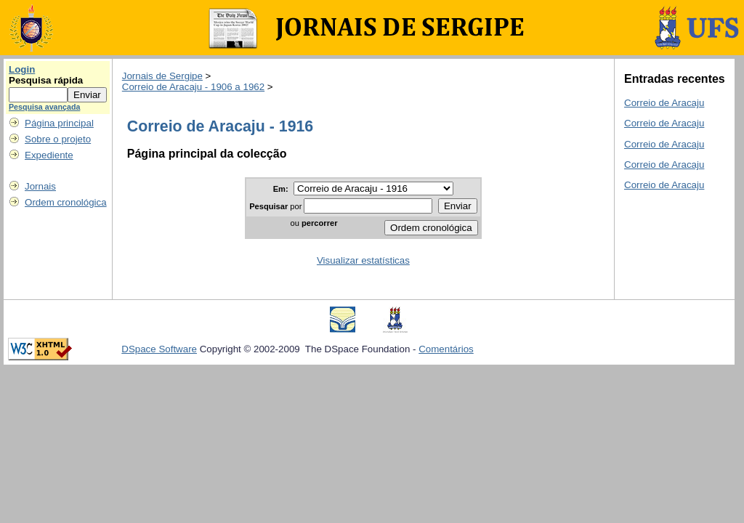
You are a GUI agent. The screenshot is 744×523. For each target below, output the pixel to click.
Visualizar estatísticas (363, 260)
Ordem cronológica (66, 202)
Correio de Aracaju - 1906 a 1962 (193, 86)
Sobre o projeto (58, 139)
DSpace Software (159, 349)
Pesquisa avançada (44, 106)
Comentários (446, 349)
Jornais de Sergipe (162, 75)
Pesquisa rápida (46, 80)
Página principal (59, 123)
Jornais (40, 186)
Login (22, 69)
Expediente (49, 155)
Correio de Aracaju (664, 102)
